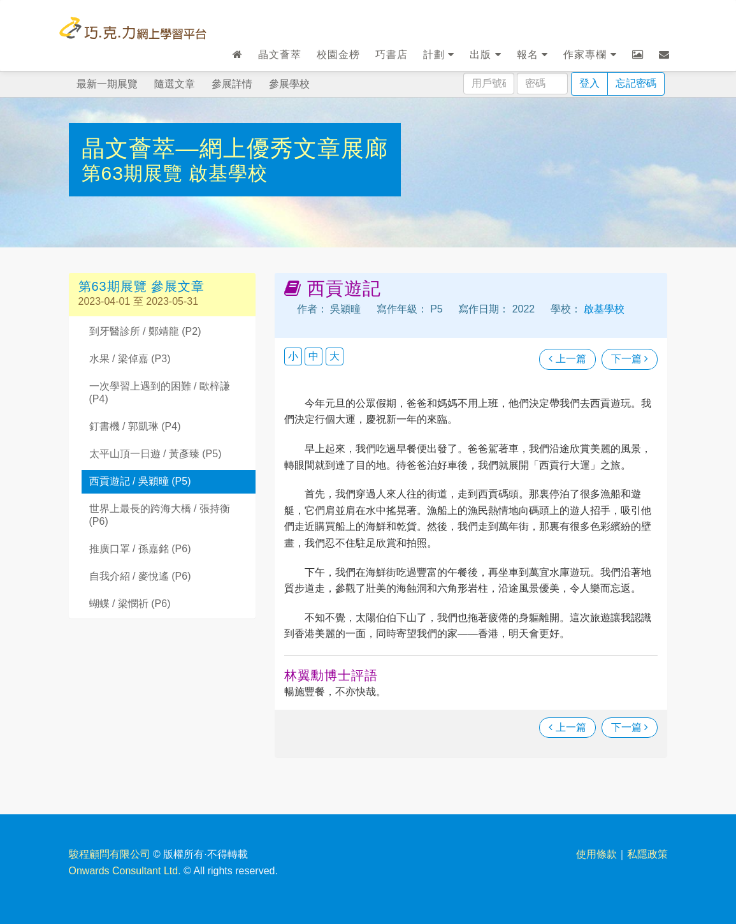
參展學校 (289, 83)
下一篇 (629, 358)
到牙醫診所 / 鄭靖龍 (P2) (145, 331)
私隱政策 (647, 854)
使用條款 (596, 854)
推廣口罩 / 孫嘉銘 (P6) (140, 548)
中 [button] (313, 356)
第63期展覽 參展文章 (141, 286)
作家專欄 (589, 54)
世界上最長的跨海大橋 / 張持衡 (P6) (159, 515)
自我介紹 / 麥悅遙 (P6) (140, 576)
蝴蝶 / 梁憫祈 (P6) (130, 603)
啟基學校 (228, 173)
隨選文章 (174, 83)
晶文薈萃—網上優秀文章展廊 (235, 148)
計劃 (438, 54)
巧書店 (391, 54)
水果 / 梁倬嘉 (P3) (130, 358)
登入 (589, 83)
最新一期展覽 (107, 83)
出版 (485, 54)
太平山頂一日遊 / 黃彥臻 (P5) (155, 453)
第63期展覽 (135, 173)
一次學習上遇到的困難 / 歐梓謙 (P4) (159, 393)
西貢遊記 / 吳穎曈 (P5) (140, 481)
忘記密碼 (636, 83)
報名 (532, 54)
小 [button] (293, 356)
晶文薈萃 (279, 54)
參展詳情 (232, 83)
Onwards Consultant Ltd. (125, 870)
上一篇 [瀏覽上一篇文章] (567, 358)
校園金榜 (338, 54)
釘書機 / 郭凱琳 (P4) (135, 426)
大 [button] (334, 356)
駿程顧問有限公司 (109, 854)
